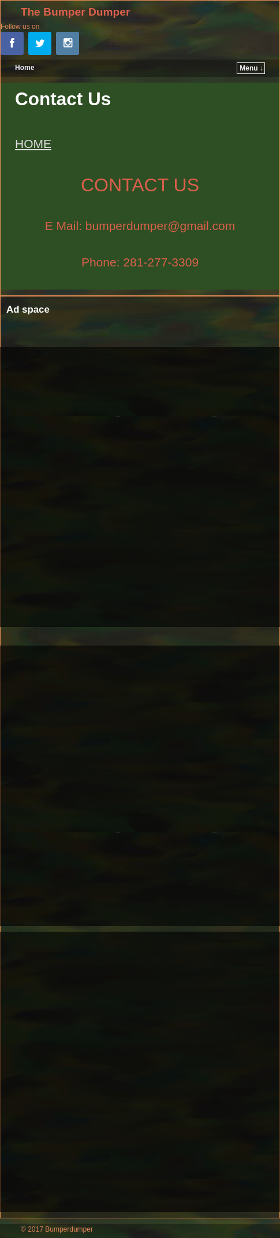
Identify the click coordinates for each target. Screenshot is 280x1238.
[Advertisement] (140, 487)
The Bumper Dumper (75, 12)
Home (24, 68)
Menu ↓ (251, 68)
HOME (33, 143)
